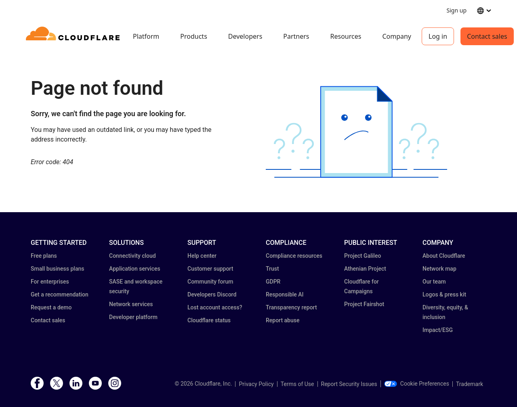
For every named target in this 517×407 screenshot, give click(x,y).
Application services (134, 268)
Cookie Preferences (416, 383)
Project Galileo (362, 256)
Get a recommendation (59, 294)
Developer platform (133, 317)
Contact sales (487, 36)
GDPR (273, 281)
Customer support (210, 268)
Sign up (457, 10)
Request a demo (51, 307)
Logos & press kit (444, 294)
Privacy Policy (256, 384)
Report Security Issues (349, 384)
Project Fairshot (364, 304)
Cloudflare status (209, 320)
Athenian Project (365, 268)
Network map (439, 268)
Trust (272, 268)
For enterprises (50, 281)
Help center (201, 256)
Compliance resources (294, 256)
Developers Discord (211, 294)
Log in (438, 36)
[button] (356, 132)
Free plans (44, 256)
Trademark (469, 384)
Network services (131, 304)
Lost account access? (214, 307)
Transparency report (291, 307)
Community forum (210, 281)
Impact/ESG (437, 330)
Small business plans (57, 268)
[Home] (74, 36)
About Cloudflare (443, 256)
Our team (434, 281)
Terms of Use (297, 384)
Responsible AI (285, 294)
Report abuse (282, 320)
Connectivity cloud (132, 256)
